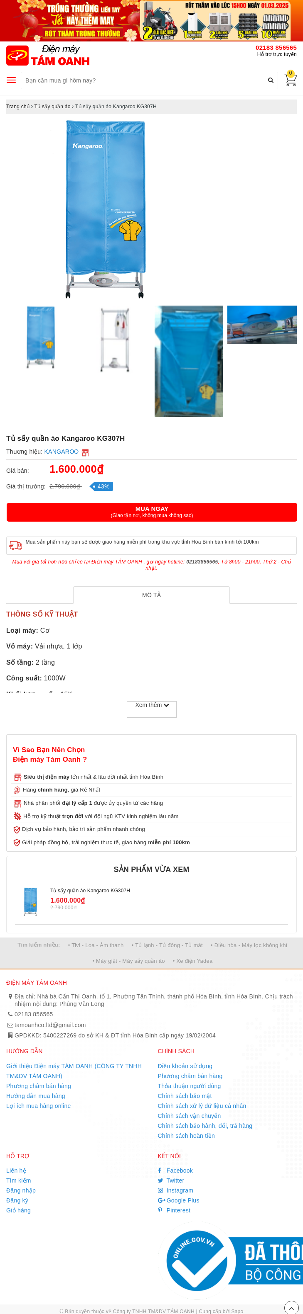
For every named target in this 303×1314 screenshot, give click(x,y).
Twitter (171, 1180)
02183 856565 (276, 47)
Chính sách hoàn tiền (186, 1135)
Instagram (176, 1190)
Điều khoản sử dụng (185, 1066)
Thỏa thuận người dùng (189, 1086)
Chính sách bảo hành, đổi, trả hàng (205, 1125)
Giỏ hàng (18, 1210)
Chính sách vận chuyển (189, 1115)
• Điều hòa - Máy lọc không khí (249, 945)
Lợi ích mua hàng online (38, 1106)
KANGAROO (61, 451)
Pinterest (174, 1210)
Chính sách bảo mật (185, 1096)
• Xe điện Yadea (193, 961)
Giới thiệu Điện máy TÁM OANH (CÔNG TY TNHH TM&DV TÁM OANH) (74, 1071)
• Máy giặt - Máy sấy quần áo (128, 961)
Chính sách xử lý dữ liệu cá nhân (202, 1106)
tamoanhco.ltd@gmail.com (50, 1025)
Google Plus (179, 1200)
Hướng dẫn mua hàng (35, 1096)
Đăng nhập (21, 1190)
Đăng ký (17, 1200)
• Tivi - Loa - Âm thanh (96, 945)
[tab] (151, 595)
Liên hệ (16, 1170)
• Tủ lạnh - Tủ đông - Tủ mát (167, 945)
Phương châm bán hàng (38, 1086)
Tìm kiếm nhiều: (38, 945)
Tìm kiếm (18, 1180)
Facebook (175, 1170)
